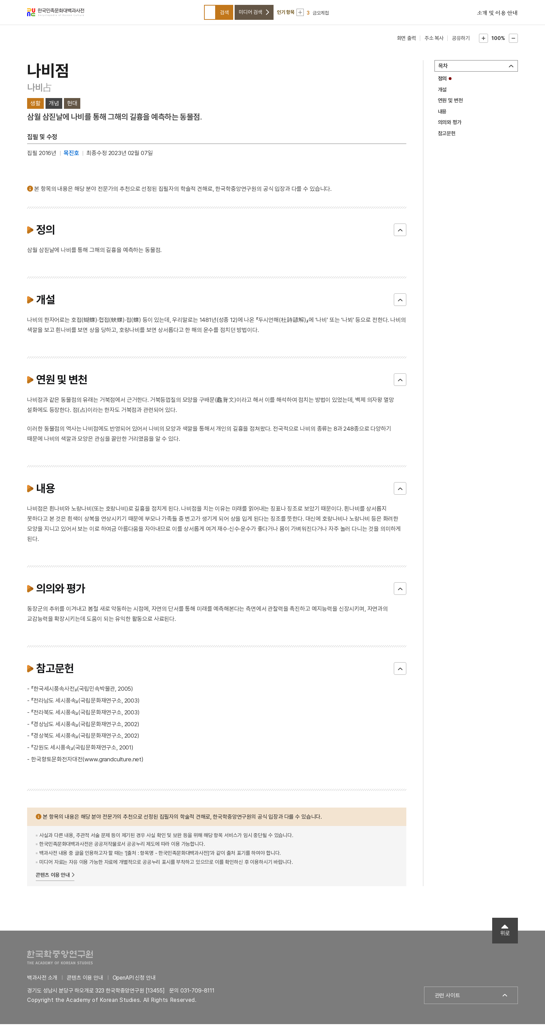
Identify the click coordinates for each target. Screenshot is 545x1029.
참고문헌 (447, 138)
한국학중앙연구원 (60, 962)
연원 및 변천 (450, 105)
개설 (442, 94)
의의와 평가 (450, 127)
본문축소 (513, 43)
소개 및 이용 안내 (497, 16)
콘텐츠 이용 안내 (53, 880)
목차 (443, 70)
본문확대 (483, 43)
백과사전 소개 (42, 982)
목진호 (71, 157)
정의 (442, 83)
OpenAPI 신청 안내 (134, 982)
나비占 (39, 92)
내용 (442, 116)
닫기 (400, 234)
